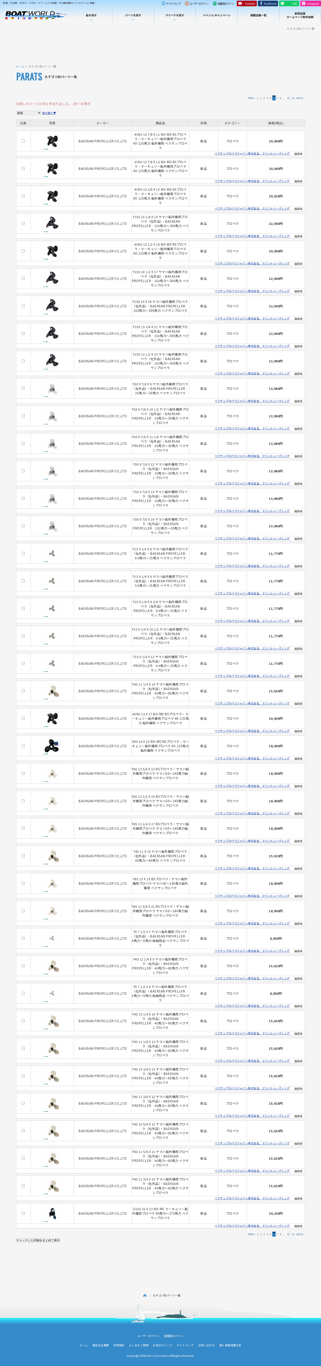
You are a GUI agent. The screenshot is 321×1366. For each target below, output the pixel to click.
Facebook (270, 3)
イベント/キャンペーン (216, 15)
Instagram (313, 3)
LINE (294, 3)
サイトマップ (173, 3)
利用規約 (119, 1345)
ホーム (20, 66)
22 (288, 98)
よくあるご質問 (139, 1345)
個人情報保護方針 (230, 1345)
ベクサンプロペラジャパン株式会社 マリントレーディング (252, 153)
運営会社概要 (100, 1345)
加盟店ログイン (226, 3)
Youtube (250, 3)
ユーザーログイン (198, 3)
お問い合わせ (206, 1345)
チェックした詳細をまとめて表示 (38, 1240)
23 (293, 98)
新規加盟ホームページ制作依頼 (300, 15)
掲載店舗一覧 (258, 15)
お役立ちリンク (163, 1345)
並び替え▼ (49, 113)
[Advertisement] (160, 47)
